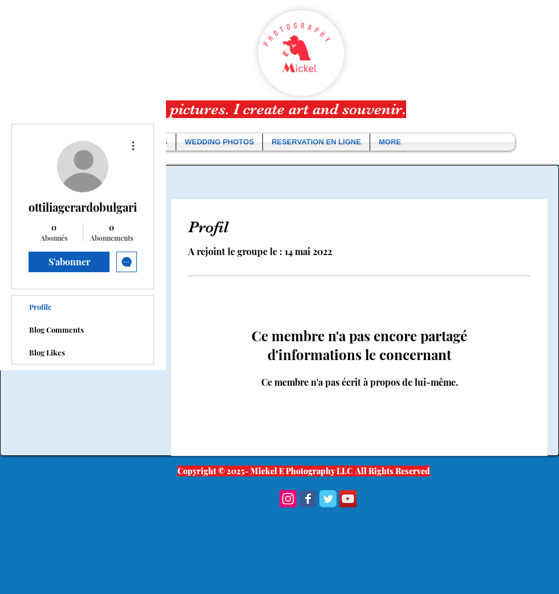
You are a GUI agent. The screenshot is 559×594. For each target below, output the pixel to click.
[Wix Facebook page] (308, 498)
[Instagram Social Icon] (288, 498)
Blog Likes (47, 352)
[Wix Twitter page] (328, 498)
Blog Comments (56, 329)
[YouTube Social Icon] (348, 498)
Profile (40, 307)
